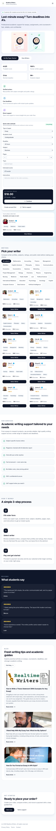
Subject (5, 147)
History (37, 265)
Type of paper (7, 128)
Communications (48, 265)
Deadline (5, 141)
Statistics (5, 265)
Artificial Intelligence (35, 284)
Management (47, 261)
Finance (37, 261)
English (51, 280)
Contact (18, 827)
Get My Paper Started (10, 58)
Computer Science (8, 284)
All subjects (6, 261)
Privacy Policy (5, 827)
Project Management (9, 273)
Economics (6, 269)
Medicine (13, 276)
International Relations (9, 280)
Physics (38, 273)
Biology (21, 273)
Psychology (32, 280)
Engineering (47, 273)
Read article (10, 707)
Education (22, 280)
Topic (4, 161)
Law (32, 276)
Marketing (36, 269)
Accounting (27, 261)
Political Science (42, 276)
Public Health (24, 276)
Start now (9, 810)
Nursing (5, 276)
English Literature (17, 265)
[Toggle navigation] (53, 3)
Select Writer (14, 309)
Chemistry (30, 273)
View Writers (25, 58)
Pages (5, 154)
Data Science (21, 284)
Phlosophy (29, 265)
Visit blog (10, 665)
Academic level (7, 134)
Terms (13, 827)
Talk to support (25, 207)
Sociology (42, 280)
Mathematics (17, 261)
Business (27, 269)
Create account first (10, 207)
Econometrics (17, 269)
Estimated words (8, 168)
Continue (28, 201)
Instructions (6, 175)
